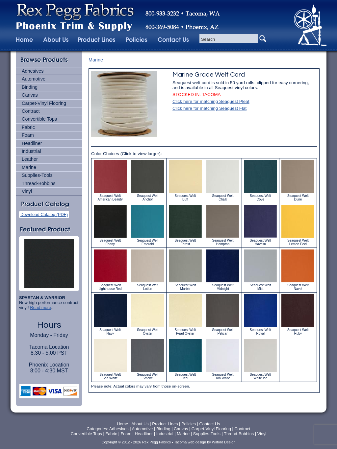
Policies (189, 423)
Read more (40, 307)
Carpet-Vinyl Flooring (44, 103)
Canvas (30, 95)
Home (122, 423)
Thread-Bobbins (38, 183)
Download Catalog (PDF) (44, 214)
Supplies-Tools (37, 175)
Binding (30, 87)
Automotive (33, 79)
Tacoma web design (190, 442)
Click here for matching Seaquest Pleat (210, 101)
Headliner (32, 143)
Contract (30, 111)
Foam (28, 135)
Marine (29, 167)
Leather (30, 159)
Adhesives (32, 71)
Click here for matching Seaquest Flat (209, 108)
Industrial (31, 151)
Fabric (28, 127)
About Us (140, 423)
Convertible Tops (39, 119)
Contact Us (209, 423)
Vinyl (27, 191)
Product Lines (165, 423)
